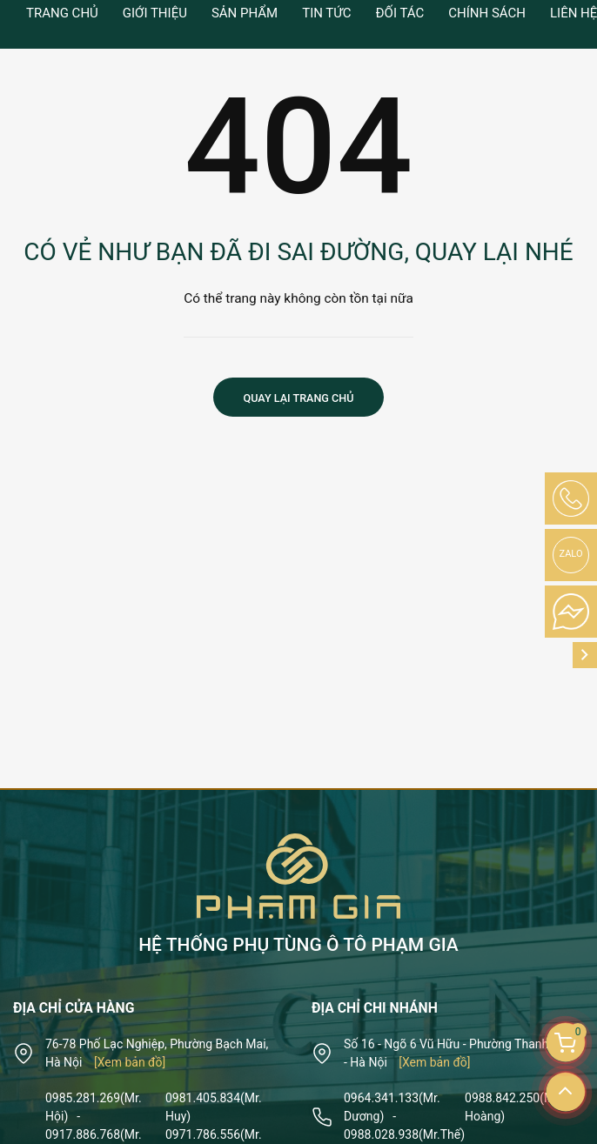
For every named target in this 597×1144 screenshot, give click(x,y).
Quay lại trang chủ (299, 398)
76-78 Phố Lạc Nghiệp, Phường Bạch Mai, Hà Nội (156, 1053)
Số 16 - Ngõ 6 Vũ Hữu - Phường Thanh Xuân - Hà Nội (461, 1053)
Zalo (571, 553)
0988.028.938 (404, 1134)
